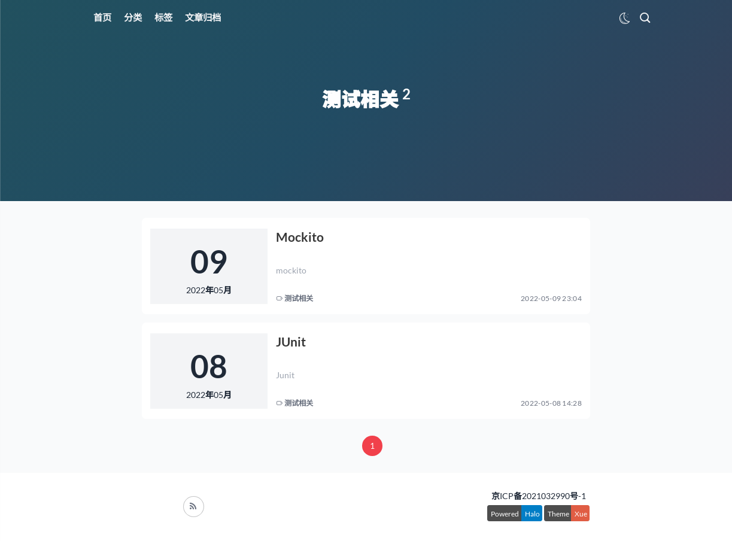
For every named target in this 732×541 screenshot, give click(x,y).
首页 (102, 17)
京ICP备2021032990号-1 (538, 496)
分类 (133, 17)
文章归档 (203, 17)
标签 (163, 17)
